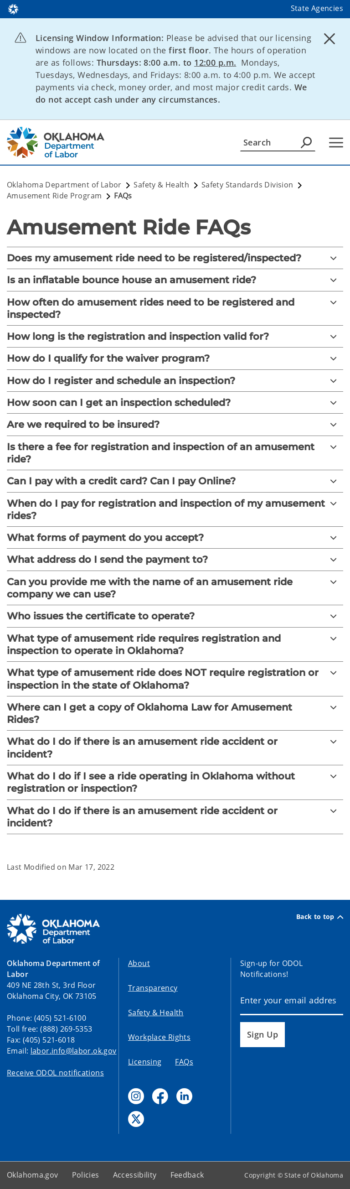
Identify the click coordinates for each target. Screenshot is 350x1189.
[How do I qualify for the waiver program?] (175, 358)
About (139, 963)
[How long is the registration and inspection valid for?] (175, 336)
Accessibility (135, 1175)
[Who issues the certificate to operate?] (175, 616)
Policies (85, 1175)
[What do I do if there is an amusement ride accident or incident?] (175, 748)
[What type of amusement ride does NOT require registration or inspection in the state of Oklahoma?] (175, 679)
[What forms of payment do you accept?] (175, 537)
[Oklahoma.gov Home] (13, 8)
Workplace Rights (159, 1037)
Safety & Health (156, 1012)
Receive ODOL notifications (55, 1073)
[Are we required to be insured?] (175, 424)
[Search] (277, 142)
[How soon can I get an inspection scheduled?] (175, 402)
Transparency (153, 988)
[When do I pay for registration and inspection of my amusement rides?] (175, 510)
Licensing (144, 1062)
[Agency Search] (306, 142)
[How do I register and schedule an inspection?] (175, 380)
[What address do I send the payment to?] (175, 559)
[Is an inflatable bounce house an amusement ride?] (175, 280)
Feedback (187, 1175)
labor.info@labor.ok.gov (74, 1051)
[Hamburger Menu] (336, 142)
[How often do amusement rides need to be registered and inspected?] (175, 308)
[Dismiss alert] (329, 39)
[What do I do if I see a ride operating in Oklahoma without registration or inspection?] (175, 782)
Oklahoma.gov (32, 1175)
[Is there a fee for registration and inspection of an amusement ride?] (175, 453)
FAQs (184, 1062)
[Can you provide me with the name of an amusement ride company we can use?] (175, 588)
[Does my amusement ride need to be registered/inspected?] (175, 258)
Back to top (319, 917)
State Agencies (317, 8)
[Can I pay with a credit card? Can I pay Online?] (175, 481)
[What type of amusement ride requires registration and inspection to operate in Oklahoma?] (175, 645)
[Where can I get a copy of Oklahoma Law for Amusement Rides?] (175, 713)
